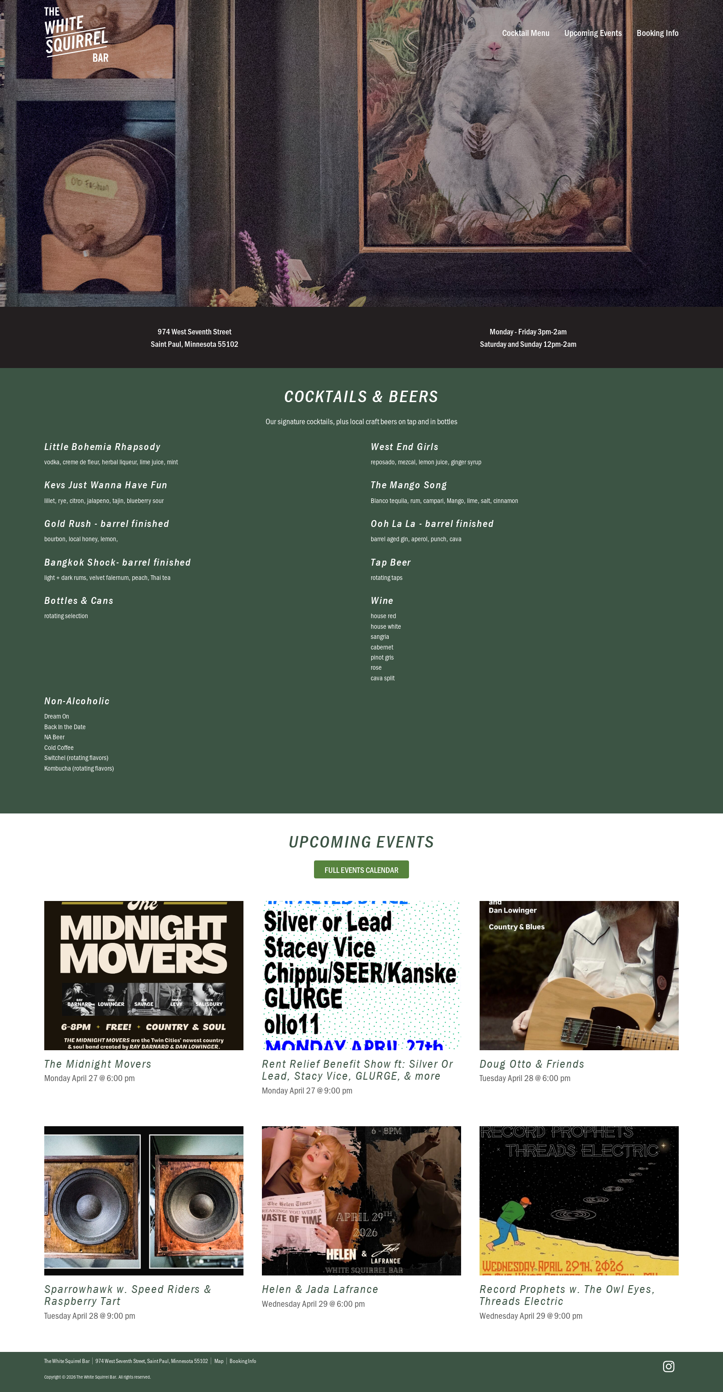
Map (219, 1360)
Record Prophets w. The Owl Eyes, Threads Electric (579, 1230)
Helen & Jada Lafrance (361, 1230)
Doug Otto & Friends (579, 1004)
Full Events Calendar (361, 869)
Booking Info (658, 32)
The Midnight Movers (143, 1004)
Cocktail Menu (526, 32)
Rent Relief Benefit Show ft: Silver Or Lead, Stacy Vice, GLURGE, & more (361, 1004)
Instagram (668, 1366)
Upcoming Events (593, 32)
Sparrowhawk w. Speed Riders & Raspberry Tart (143, 1230)
